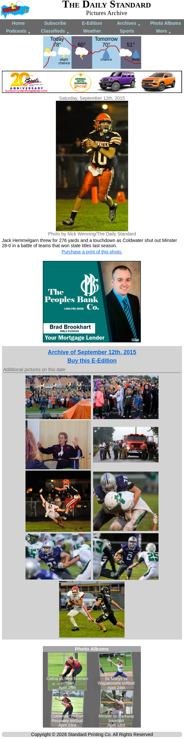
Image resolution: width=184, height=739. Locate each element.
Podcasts (18, 31)
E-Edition (92, 23)
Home (18, 23)
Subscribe (55, 23)
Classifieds (55, 31)
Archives (129, 24)
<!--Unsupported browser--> (92, 687)
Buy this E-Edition (92, 360)
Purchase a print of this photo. (91, 251)
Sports (127, 31)
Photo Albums (165, 23)
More (164, 31)
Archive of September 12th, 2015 (92, 352)
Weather (92, 31)
